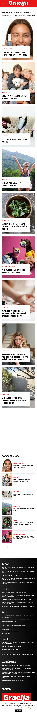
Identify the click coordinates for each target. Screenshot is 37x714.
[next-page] (6, 547)
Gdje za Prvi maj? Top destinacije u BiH (11, 184)
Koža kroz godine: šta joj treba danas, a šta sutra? (18, 606)
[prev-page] (3, 547)
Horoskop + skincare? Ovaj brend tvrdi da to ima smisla (14, 53)
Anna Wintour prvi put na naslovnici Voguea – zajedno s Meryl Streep (16, 620)
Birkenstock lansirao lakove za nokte (15, 140)
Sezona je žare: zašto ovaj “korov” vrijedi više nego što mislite (14, 226)
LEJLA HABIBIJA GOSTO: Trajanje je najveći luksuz (16, 599)
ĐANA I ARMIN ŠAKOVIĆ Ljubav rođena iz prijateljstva (14, 97)
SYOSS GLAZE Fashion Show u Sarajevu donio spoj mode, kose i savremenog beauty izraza (17, 624)
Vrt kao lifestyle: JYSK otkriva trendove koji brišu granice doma (14, 400)
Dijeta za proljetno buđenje (11, 575)
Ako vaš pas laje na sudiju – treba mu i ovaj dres (14, 271)
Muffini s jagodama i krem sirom (11, 646)
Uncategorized (7, 49)
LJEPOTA (5, 136)
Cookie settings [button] (26, 708)
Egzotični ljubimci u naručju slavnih (13, 680)
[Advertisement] (18, 431)
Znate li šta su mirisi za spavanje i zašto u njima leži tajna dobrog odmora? (14, 313)
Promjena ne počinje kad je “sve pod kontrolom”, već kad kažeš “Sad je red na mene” (15, 357)
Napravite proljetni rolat (10, 649)
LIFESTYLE (5, 351)
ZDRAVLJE (5, 220)
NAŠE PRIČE (6, 92)
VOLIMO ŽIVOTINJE (8, 266)
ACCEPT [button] (18, 711)
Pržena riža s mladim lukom (10, 652)
